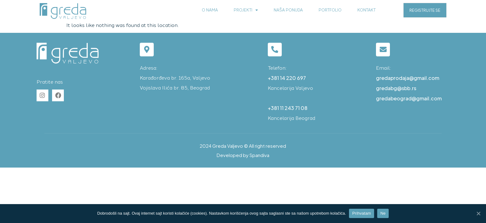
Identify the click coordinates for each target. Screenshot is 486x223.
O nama (210, 10)
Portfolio (330, 10)
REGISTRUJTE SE (424, 10)
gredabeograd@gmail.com (409, 98)
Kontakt (366, 10)
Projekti (246, 10)
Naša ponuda (288, 10)
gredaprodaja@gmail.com (407, 78)
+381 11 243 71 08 (287, 108)
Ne (383, 213)
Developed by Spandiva (243, 155)
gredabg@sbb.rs (396, 88)
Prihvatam (361, 213)
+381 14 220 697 (287, 78)
